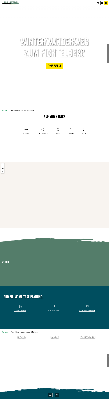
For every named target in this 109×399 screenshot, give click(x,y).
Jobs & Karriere (87, 346)
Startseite (5, 110)
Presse (54, 350)
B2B (54, 353)
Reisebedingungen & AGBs (87, 361)
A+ (57, 395)
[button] (54, 66)
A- (50, 395)
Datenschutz (87, 353)
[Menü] (102, 3)
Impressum (87, 350)
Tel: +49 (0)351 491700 (21, 342)
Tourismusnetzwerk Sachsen (87, 357)
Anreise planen (54, 342)
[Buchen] (106, 3)
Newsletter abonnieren (54, 346)
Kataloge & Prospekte (54, 357)
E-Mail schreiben (21, 346)
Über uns (87, 342)
